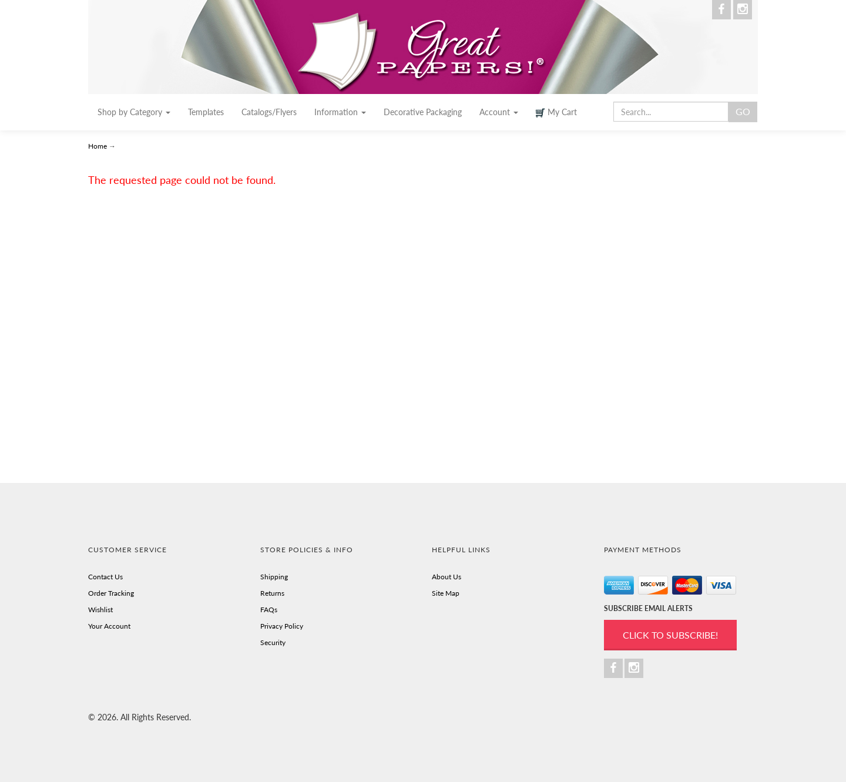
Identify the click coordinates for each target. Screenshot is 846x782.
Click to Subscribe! (670, 634)
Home (98, 146)
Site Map (445, 593)
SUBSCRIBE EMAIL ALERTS (648, 608)
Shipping (274, 576)
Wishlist (100, 609)
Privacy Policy (281, 626)
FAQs (268, 609)
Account (498, 112)
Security (273, 642)
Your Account (109, 626)
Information (340, 112)
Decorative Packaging (423, 112)
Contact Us (105, 576)
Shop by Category (134, 112)
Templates (206, 112)
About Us (446, 576)
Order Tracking (111, 593)
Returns (272, 593)
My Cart (556, 112)
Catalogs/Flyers (269, 112)
